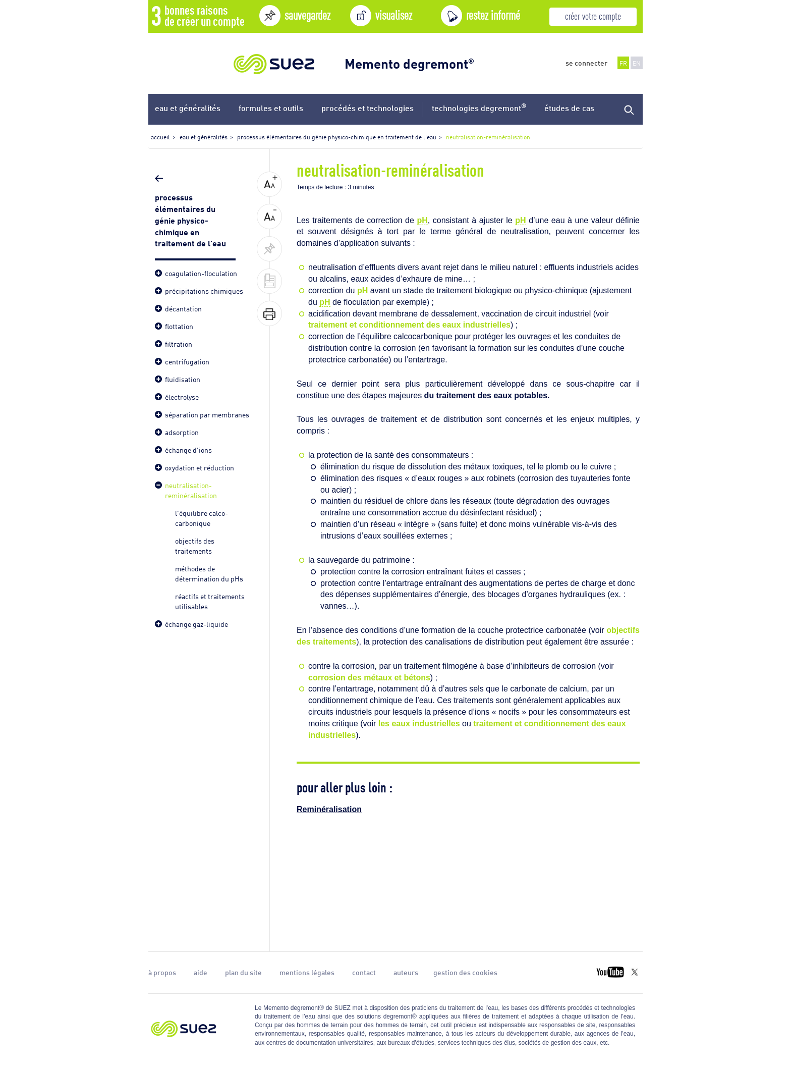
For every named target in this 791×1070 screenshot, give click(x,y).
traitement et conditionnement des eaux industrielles (409, 324)
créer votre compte (593, 15)
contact (364, 972)
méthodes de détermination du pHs (209, 573)
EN (637, 63)
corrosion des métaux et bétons (369, 677)
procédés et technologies (367, 108)
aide (200, 972)
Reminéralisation (329, 809)
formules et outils (271, 108)
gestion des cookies (465, 972)
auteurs (405, 972)
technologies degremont (479, 107)
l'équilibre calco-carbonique (201, 517)
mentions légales (306, 972)
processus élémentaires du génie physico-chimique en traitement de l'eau (191, 219)
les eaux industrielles (419, 723)
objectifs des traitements (194, 545)
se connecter (586, 63)
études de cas (569, 108)
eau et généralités (187, 108)
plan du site (243, 972)
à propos (162, 972)
